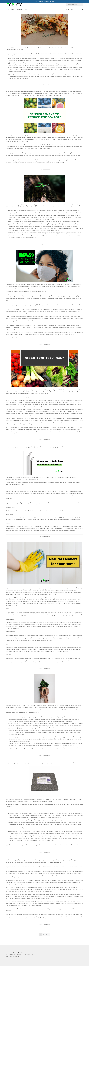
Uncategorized (46, 84)
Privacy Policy (9, 953)
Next (47, 934)
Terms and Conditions (18, 953)
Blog (26, 9)
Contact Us (19, 9)
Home (7, 9)
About (12, 9)
